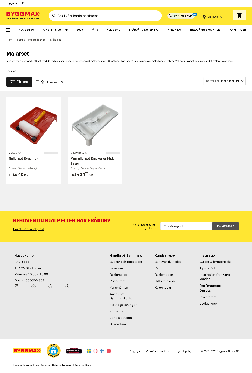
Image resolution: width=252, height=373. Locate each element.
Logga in (11, 3)
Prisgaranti (118, 281)
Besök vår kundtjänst (28, 229)
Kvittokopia (163, 288)
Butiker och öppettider (126, 262)
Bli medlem (118, 324)
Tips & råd (207, 268)
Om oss (205, 290)
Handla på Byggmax (126, 255)
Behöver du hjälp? (168, 262)
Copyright (135, 351)
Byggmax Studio (83, 365)
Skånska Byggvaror (62, 365)
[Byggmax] (23, 16)
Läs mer (11, 70)
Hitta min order (166, 281)
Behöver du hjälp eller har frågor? (61, 220)
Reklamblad (118, 275)
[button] (54, 351)
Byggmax (45, 365)
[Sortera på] (225, 81)
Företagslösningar (123, 305)
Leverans (117, 268)
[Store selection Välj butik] (213, 17)
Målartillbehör (36, 39)
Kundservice (165, 255)
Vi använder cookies (157, 351)
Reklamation (164, 275)
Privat (25, 3)
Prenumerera (225, 225)
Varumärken (119, 288)
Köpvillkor (117, 311)
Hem (9, 39)
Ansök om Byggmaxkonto (121, 296)
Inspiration (208, 255)
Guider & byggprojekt (215, 262)
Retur (159, 268)
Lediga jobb (208, 303)
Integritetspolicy (183, 351)
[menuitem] (8, 30)
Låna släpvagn (121, 318)
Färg (20, 39)
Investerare (208, 297)
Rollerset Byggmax (23, 158)
